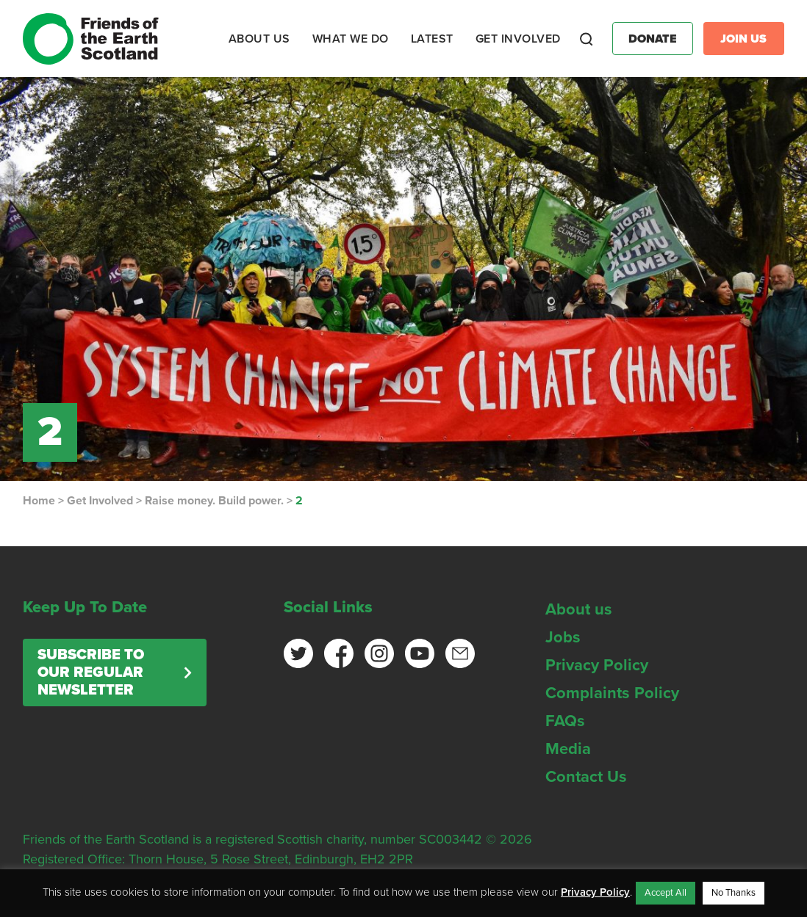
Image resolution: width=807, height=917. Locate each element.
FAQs (565, 721)
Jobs (563, 637)
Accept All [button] (665, 893)
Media (568, 748)
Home (39, 500)
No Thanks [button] (733, 893)
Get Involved (100, 500)
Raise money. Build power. (214, 500)
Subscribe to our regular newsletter (90, 672)
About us (578, 609)
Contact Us (586, 776)
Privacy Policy (596, 665)
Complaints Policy (612, 693)
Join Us (743, 39)
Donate (652, 39)
